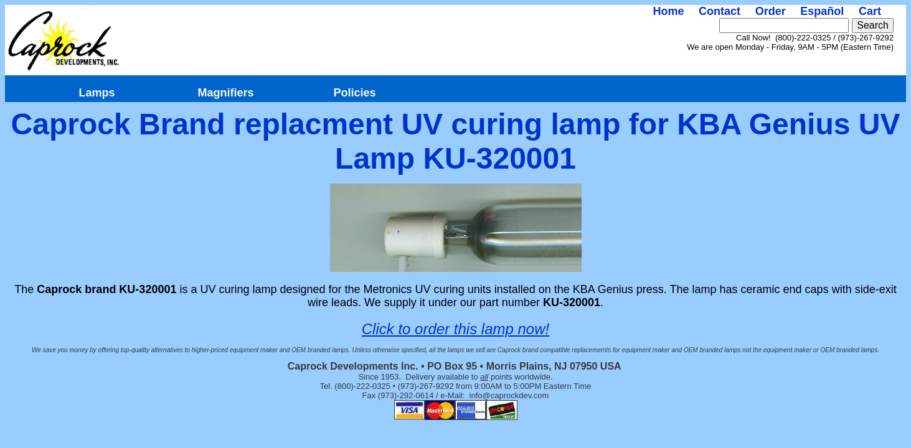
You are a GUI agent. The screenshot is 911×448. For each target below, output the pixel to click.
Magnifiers (225, 92)
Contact (719, 11)
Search (873, 25)
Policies (354, 92)
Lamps (96, 92)
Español (822, 11)
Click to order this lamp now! (455, 328)
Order (770, 11)
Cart (870, 11)
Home (668, 11)
